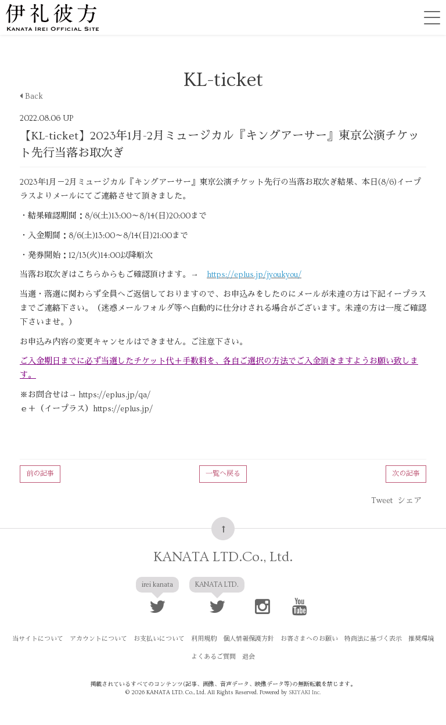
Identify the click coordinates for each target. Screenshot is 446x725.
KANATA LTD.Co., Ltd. (223, 557)
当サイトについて (37, 639)
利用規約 (204, 639)
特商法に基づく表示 (373, 639)
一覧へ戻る (223, 474)
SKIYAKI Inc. (305, 692)
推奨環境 (421, 639)
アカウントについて (98, 639)
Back (31, 96)
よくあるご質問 (213, 657)
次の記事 (406, 474)
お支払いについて (159, 639)
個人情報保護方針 (248, 639)
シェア (409, 500)
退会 (248, 657)
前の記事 (40, 474)
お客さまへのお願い (309, 639)
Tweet (382, 500)
